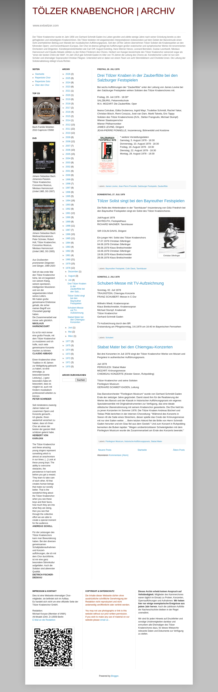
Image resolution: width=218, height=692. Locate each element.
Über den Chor (42, 85)
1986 (68, 234)
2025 (68, 78)
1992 (68, 209)
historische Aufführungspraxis (137, 441)
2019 (68, 99)
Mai (70, 332)
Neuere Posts (104, 450)
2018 (68, 103)
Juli (70, 280)
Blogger (114, 676)
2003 (68, 162)
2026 (68, 74)
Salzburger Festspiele (147, 186)
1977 (68, 341)
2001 (68, 171)
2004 (68, 158)
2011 (68, 129)
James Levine (112, 186)
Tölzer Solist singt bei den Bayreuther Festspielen (140, 201)
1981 (68, 255)
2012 (68, 124)
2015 (68, 116)
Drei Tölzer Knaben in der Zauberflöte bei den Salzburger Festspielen (137, 77)
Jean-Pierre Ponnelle (128, 186)
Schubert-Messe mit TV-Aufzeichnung (130, 283)
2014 (68, 120)
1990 (68, 217)
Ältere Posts (179, 450)
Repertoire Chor (42, 77)
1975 (68, 345)
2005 (68, 154)
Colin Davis (130, 268)
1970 (68, 366)
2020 (68, 95)
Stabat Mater (156, 441)
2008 (68, 141)
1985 (68, 238)
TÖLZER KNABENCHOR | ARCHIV (103, 11)
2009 (68, 137)
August (71, 276)
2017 (68, 108)
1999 (68, 179)
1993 (68, 204)
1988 (68, 226)
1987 (68, 230)
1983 (68, 247)
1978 (68, 268)
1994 (68, 200)
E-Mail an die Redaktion (43, 620)
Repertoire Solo (42, 81)
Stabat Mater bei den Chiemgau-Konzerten (135, 347)
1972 (68, 358)
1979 (68, 263)
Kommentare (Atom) (118, 455)
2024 (68, 82)
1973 (68, 354)
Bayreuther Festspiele (115, 268)
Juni (70, 327)
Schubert (109, 337)
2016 (68, 112)
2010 (68, 133)
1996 (68, 192)
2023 (68, 86)
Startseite (142, 450)
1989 (68, 221)
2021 (68, 91)
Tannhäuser (141, 268)
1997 (68, 188)
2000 (68, 175)
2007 (68, 146)
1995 (68, 196)
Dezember (73, 271)
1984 (68, 242)
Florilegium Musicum (114, 441)
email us (104, 620)
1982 (68, 251)
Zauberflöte (163, 186)
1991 (68, 213)
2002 (68, 166)
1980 (68, 259)
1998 (68, 183)
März (71, 336)
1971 (68, 362)
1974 (68, 350)
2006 (68, 150)
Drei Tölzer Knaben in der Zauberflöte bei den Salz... (77, 287)
